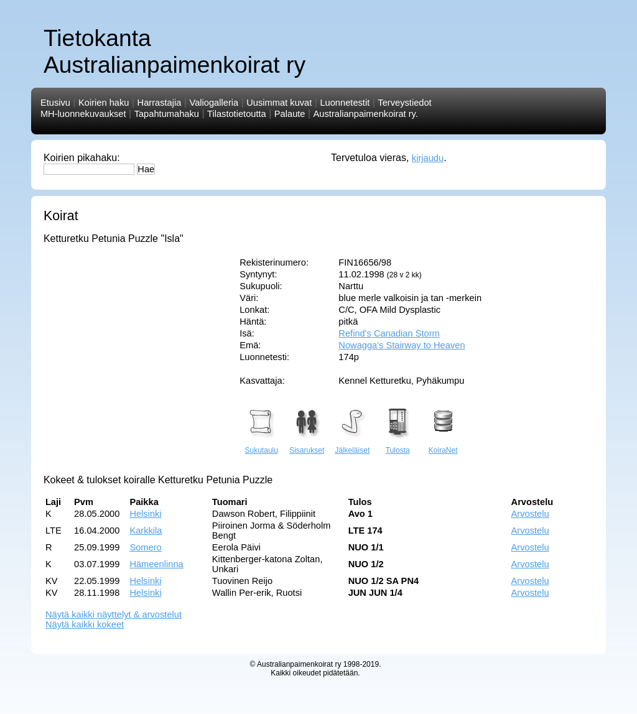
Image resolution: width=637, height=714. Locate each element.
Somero (145, 547)
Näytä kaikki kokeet (84, 624)
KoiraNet (443, 445)
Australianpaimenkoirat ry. (366, 114)
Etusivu (55, 103)
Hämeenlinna (156, 564)
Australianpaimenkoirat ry (299, 664)
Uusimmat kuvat (279, 103)
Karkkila (145, 531)
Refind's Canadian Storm (388, 333)
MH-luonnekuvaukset (83, 114)
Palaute (289, 114)
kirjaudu (428, 158)
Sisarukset (306, 445)
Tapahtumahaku (166, 114)
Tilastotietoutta (236, 114)
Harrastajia (159, 103)
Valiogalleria (213, 103)
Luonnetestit (345, 103)
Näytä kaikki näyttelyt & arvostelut (113, 614)
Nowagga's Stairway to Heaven (401, 345)
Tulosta (397, 445)
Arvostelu (530, 514)
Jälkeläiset (352, 445)
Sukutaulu (261, 445)
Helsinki (145, 514)
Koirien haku (103, 103)
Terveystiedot (404, 103)
